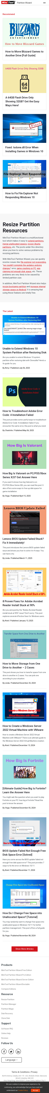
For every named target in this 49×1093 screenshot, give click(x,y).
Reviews (4, 1038)
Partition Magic (7, 1009)
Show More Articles (25, 949)
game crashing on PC (26, 268)
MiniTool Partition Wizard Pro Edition (16, 975)
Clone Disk (5, 1018)
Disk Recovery (7, 1013)
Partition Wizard (24, 3)
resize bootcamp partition (14, 286)
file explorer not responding (33, 262)
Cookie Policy (23, 1090)
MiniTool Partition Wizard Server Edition (17, 980)
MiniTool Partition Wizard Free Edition (16, 970)
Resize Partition (7, 999)
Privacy (34, 1072)
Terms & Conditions (21, 1072)
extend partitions (36, 241)
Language (11, 1059)
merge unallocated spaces (15, 244)
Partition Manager (8, 1004)
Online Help (6, 1033)
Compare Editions (8, 989)
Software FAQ (7, 1029)
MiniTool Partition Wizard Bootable (15, 984)
